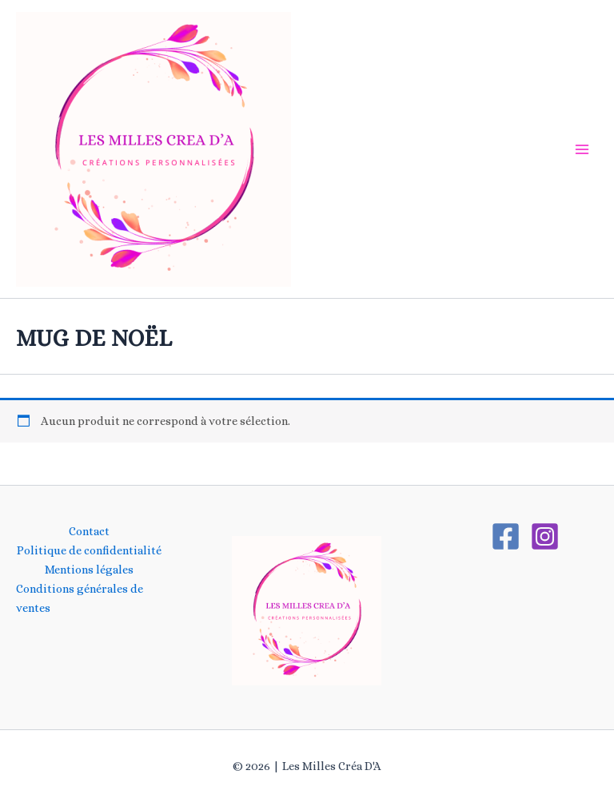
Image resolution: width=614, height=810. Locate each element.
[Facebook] (505, 536)
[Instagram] (545, 536)
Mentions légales (89, 569)
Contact (89, 531)
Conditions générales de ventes (79, 598)
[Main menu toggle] (582, 149)
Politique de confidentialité (89, 550)
